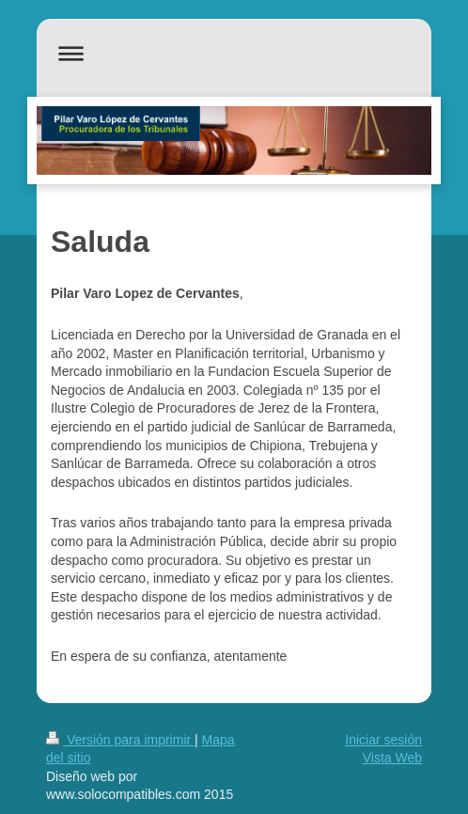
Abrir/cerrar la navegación (234, 53)
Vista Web (392, 757)
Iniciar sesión (383, 739)
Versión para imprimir (120, 739)
